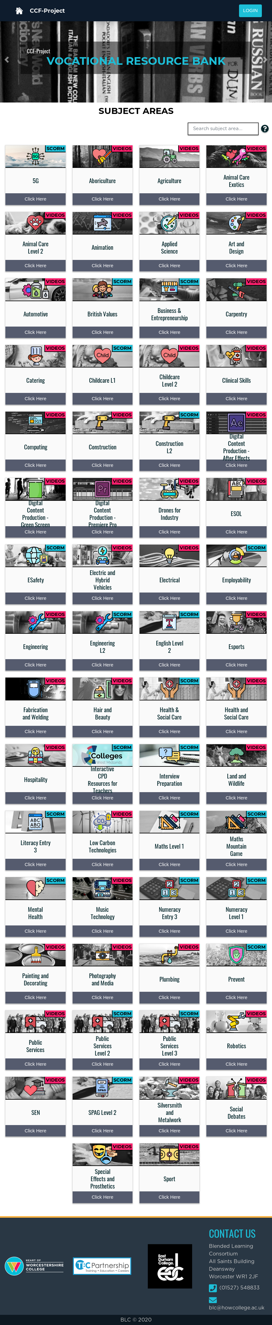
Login (250, 10)
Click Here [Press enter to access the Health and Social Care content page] (236, 731)
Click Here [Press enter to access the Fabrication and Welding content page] (35, 731)
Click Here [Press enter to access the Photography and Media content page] (102, 997)
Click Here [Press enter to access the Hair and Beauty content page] (102, 731)
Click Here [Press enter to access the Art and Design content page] (236, 265)
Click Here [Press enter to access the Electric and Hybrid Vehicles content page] (102, 598)
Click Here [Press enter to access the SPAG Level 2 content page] (102, 1130)
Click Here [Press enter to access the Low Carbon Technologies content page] (102, 864)
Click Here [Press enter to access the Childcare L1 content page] (102, 398)
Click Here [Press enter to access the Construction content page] (102, 465)
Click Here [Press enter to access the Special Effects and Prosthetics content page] (102, 1197)
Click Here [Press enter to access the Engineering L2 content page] (102, 664)
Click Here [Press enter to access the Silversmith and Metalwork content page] (169, 1130)
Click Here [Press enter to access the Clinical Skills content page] (236, 398)
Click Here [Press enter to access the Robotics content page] (236, 1064)
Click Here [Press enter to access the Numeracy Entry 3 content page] (169, 931)
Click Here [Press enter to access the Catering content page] (35, 398)
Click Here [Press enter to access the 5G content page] (35, 199)
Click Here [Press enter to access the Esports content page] (236, 664)
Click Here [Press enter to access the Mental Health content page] (35, 931)
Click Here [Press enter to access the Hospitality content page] (35, 797)
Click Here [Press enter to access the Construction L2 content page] (169, 465)
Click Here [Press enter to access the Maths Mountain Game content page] (236, 864)
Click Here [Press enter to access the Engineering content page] (35, 664)
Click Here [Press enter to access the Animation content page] (102, 265)
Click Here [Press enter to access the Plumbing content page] (169, 997)
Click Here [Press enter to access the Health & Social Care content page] (169, 731)
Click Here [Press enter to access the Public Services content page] (35, 1064)
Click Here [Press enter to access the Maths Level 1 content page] (169, 864)
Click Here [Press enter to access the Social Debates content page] (236, 1130)
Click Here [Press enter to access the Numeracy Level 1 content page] (236, 931)
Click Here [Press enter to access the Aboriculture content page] (102, 199)
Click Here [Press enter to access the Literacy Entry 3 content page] (35, 864)
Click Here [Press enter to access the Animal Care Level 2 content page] (35, 265)
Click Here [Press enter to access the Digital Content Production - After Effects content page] (236, 465)
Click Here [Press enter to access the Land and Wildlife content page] (236, 797)
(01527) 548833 (234, 1287)
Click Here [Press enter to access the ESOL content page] (236, 531)
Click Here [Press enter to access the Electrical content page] (169, 598)
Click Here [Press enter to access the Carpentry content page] (236, 332)
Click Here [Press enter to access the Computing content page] (35, 465)
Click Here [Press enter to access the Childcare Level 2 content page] (169, 398)
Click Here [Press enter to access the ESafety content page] (35, 598)
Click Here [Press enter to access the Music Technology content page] (102, 931)
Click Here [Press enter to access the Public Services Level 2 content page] (102, 1064)
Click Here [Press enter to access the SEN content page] (35, 1130)
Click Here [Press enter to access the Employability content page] (236, 598)
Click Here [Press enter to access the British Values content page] (102, 332)
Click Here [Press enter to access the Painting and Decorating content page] (35, 997)
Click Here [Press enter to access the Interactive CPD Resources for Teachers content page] (102, 797)
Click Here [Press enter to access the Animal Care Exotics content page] (236, 199)
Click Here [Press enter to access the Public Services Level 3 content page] (169, 1064)
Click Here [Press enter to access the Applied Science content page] (169, 265)
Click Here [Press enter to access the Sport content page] (169, 1197)
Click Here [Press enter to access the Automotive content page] (35, 332)
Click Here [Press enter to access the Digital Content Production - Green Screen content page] (35, 531)
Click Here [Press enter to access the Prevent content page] (236, 997)
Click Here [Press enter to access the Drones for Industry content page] (169, 531)
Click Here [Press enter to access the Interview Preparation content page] (169, 797)
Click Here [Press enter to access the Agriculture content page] (169, 199)
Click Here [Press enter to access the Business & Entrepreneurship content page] (169, 332)
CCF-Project (47, 10)
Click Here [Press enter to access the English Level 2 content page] (169, 664)
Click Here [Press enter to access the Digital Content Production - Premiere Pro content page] (102, 531)
